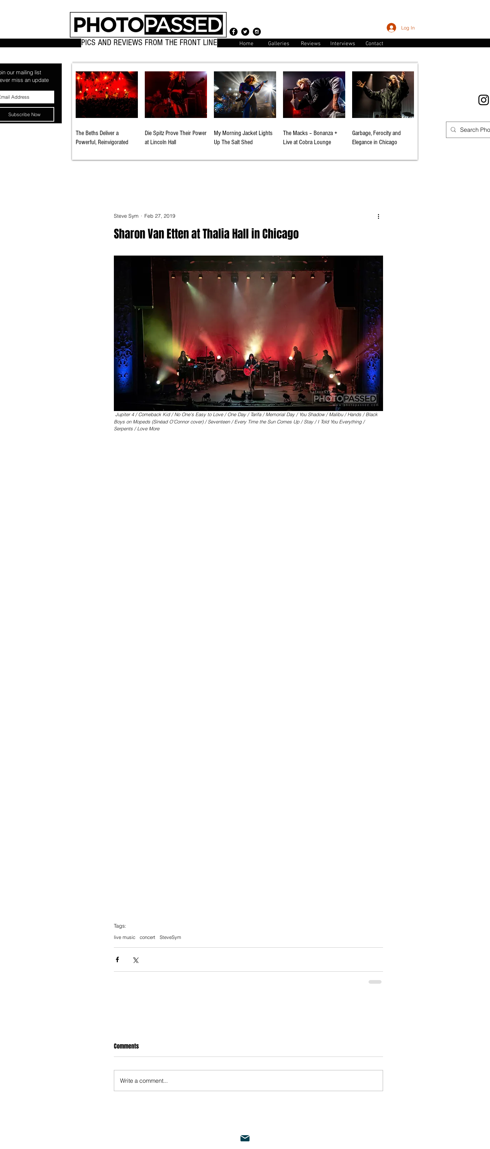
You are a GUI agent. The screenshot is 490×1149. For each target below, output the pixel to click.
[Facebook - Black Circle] (234, 32)
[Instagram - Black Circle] (257, 32)
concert (147, 937)
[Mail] (245, 1138)
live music (124, 937)
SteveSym (170, 937)
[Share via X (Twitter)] (135, 959)
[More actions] (378, 216)
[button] (375, 43)
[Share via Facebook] (117, 959)
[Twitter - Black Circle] (245, 32)
